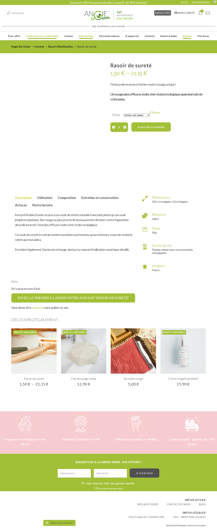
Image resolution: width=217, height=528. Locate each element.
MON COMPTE (185, 12)
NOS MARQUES (201, 2)
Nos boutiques (148, 504)
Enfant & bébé (168, 35)
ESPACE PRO (162, 12)
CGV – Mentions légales (189, 517)
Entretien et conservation (99, 198)
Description (23, 198)
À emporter (132, 35)
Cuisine (68, 35)
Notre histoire (42, 205)
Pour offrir (14, 35)
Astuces (21, 205)
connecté (38, 307)
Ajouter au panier (151, 127)
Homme (187, 35)
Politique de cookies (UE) (146, 517)
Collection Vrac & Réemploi (42, 35)
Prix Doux (203, 35)
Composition (67, 198)
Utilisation (44, 198)
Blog (202, 504)
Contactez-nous (179, 504)
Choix (116, 115)
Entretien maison (109, 35)
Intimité (149, 35)
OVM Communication (196, 525)
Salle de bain (86, 35)
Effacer (155, 112)
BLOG (184, 2)
